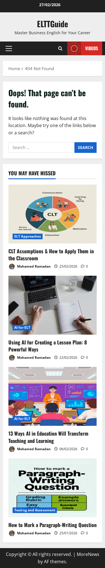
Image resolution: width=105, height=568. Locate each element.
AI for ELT (22, 327)
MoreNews (88, 554)
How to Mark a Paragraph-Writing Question (52, 524)
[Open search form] (60, 48)
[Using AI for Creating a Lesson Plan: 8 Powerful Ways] (52, 305)
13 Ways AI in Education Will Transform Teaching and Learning (48, 437)
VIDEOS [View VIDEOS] (82, 48)
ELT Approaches (27, 236)
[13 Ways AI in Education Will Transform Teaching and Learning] (52, 396)
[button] (9, 48)
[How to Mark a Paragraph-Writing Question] (52, 487)
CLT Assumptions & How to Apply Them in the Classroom (51, 254)
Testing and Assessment (34, 510)
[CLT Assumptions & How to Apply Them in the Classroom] (52, 214)
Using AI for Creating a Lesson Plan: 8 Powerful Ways (47, 346)
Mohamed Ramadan (29, 266)
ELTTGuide (52, 23)
